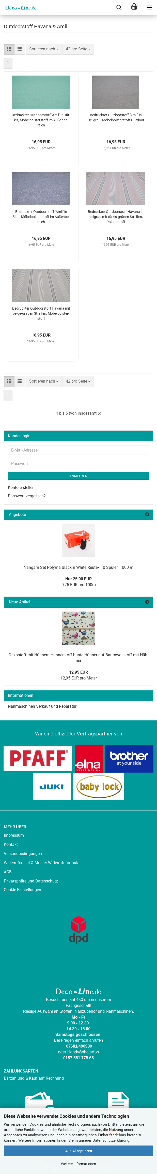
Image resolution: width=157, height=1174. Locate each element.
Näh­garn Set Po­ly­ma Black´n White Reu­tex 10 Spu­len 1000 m (78, 567)
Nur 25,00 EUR (78, 578)
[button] (9, 49)
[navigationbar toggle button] (149, 7)
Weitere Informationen (78, 1164)
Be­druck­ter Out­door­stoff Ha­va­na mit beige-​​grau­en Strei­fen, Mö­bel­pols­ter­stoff (41, 313)
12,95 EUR (78, 672)
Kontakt (11, 844)
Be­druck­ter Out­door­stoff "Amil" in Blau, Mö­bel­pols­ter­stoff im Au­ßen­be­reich (41, 217)
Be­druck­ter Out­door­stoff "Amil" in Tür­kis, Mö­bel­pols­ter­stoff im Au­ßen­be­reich (41, 120)
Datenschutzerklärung (110, 1140)
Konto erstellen (21, 487)
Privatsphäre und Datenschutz (31, 881)
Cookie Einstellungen (22, 889)
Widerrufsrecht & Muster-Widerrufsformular (42, 862)
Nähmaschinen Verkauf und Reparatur (42, 706)
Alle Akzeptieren (78, 1151)
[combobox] (43, 49)
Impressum (14, 835)
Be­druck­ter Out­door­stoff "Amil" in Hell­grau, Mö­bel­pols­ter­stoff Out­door (115, 117)
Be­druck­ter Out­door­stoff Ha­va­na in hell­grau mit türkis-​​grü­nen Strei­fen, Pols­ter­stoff (116, 217)
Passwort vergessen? (27, 496)
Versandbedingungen (23, 853)
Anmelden (78, 476)
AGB (8, 871)
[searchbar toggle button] (119, 7)
